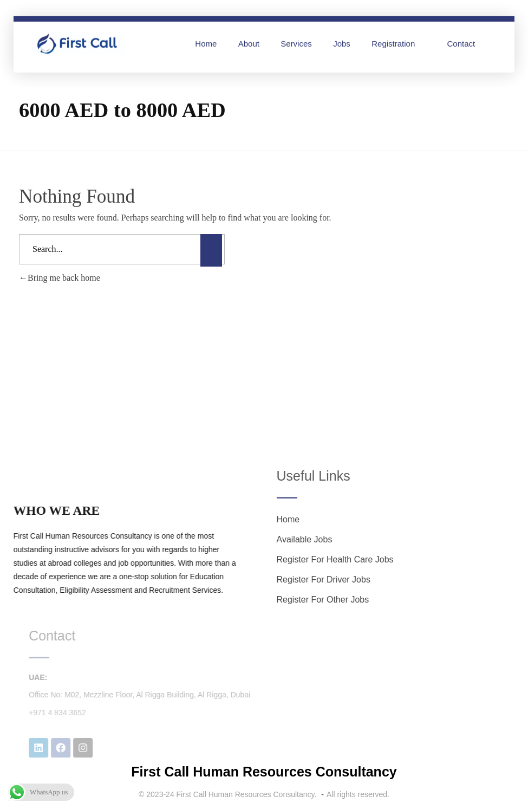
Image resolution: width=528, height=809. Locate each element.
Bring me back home (59, 277)
